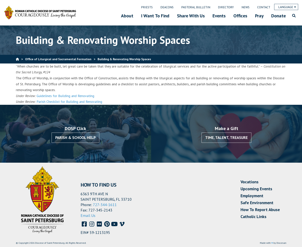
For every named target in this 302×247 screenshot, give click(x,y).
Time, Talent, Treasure (226, 137)
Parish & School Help (75, 137)
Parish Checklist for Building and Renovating (69, 101)
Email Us (88, 215)
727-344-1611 (105, 204)
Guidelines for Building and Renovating (65, 96)
